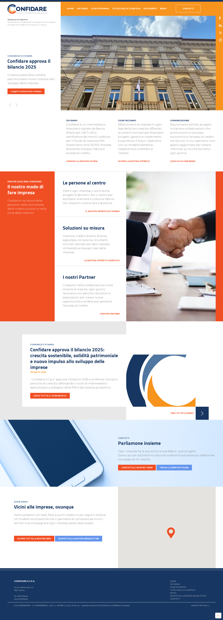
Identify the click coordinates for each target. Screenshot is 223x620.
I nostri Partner (110, 314)
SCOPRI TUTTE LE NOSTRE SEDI (34, 538)
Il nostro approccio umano (102, 211)
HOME (70, 8)
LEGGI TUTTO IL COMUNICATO (50, 395)
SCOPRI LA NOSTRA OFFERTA (134, 161)
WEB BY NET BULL (200, 605)
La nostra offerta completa (102, 260)
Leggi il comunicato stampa (26, 91)
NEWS (163, 8)
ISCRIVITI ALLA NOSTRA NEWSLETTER (78, 538)
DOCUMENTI (150, 8)
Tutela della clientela (126, 8)
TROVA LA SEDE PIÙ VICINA (174, 467)
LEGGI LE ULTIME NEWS (182, 161)
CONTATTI (175, 599)
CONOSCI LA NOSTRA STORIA (82, 161)
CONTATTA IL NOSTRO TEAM (137, 467)
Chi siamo (82, 8)
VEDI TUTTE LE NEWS (190, 413)
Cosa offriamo (100, 8)
